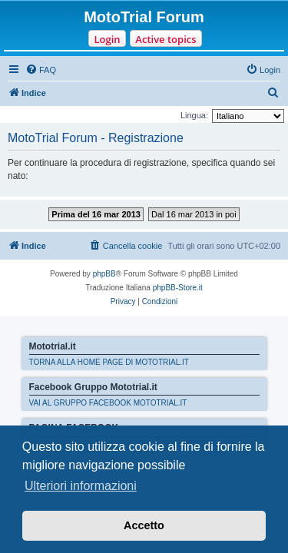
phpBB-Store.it (178, 287)
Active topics (165, 39)
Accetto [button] (144, 525)
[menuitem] (40, 70)
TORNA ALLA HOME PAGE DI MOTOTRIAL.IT (109, 362)
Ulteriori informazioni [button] (81, 485)
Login (107, 39)
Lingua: (194, 115)
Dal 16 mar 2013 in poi (194, 214)
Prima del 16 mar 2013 (96, 214)
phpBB (104, 274)
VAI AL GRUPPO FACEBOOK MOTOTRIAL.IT (108, 403)
